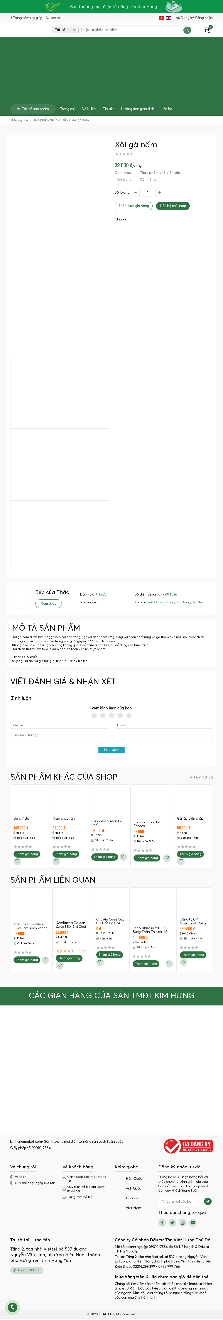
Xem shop (48, 605)
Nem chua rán (64, 819)
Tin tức (108, 110)
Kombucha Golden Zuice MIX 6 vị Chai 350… (71, 927)
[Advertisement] (111, 72)
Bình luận (112, 751)
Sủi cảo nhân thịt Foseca (147, 825)
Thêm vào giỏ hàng (133, 207)
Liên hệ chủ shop (173, 207)
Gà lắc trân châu (190, 819)
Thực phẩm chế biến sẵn (160, 174)
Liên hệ (166, 110)
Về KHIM (89, 110)
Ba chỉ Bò (21, 819)
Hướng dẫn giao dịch (137, 110)
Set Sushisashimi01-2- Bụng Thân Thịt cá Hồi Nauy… (150, 933)
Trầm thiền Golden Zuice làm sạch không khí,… (31, 929)
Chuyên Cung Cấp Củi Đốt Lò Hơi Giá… (110, 924)
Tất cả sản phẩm (33, 110)
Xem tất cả (201, 779)
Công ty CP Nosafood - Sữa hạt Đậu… (193, 924)
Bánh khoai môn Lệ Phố (107, 824)
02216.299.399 (27, 1272)
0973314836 (167, 595)
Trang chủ (68, 110)
